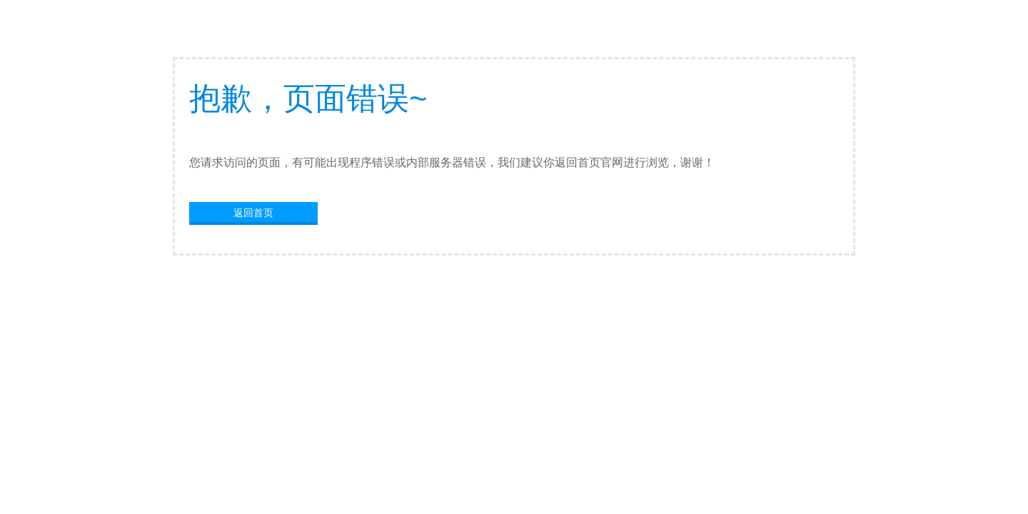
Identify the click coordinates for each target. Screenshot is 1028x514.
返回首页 (253, 212)
